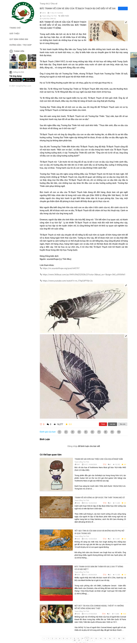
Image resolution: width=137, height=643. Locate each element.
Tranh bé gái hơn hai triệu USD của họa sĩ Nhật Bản (99, 459)
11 (87, 638)
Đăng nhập (72, 446)
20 (75, 640)
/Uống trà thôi (16, 72)
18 (119, 638)
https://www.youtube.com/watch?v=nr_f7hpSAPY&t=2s (66, 281)
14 (100, 638)
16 (110, 638)
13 (96, 638)
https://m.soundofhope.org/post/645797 (59, 268)
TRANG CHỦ (15, 28)
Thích (103, 424)
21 (79, 640)
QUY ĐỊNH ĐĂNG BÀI (18, 39)
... (83, 640)
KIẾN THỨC (65, 16)
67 (88, 640)
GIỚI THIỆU (14, 33)
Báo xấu (122, 424)
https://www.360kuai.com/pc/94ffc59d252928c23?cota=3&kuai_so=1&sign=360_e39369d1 (82, 274)
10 (82, 638)
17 (114, 638)
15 (105, 638)
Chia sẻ (54, 3)
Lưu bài (112, 424)
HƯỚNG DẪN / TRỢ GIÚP (20, 45)
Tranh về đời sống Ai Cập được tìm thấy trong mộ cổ (100, 497)
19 (123, 638)
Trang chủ (44, 3)
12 (91, 638)
